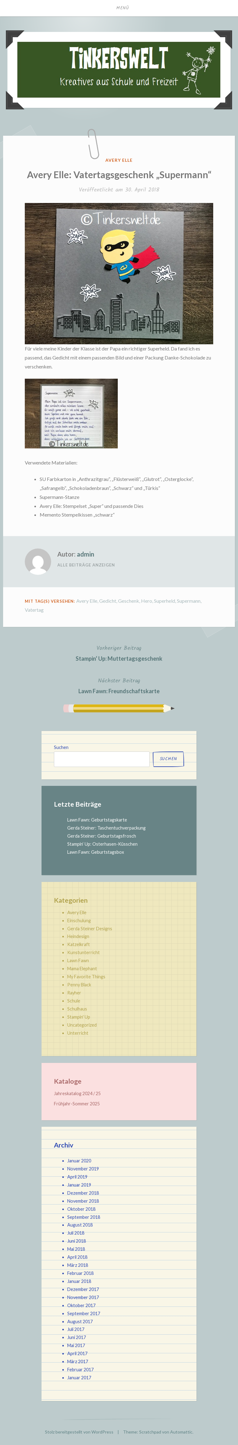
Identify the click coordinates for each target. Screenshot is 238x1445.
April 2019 (77, 1176)
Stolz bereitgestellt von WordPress (79, 1431)
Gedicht (107, 601)
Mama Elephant (82, 968)
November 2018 (83, 1201)
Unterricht (77, 1033)
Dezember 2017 (83, 1289)
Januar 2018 (79, 1281)
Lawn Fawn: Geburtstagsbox (95, 852)
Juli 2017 (75, 1329)
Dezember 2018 (83, 1193)
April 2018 (77, 1257)
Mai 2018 (76, 1249)
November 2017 (83, 1297)
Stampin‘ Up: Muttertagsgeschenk (119, 653)
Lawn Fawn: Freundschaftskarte (119, 685)
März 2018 (77, 1265)
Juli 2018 (75, 1233)
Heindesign (78, 936)
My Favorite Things (86, 976)
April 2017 (77, 1353)
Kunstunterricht (83, 952)
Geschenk (128, 601)
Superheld (164, 601)
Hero (146, 601)
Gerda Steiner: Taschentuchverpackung (106, 827)
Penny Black (79, 984)
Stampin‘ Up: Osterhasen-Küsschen (102, 844)
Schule (73, 1000)
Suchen (61, 747)
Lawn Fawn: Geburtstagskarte (97, 819)
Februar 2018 (80, 1273)
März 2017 (77, 1361)
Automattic (181, 1431)
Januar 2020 (79, 1160)
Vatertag (34, 610)
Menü (122, 8)
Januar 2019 (79, 1184)
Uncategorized (82, 1025)
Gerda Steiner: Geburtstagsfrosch (101, 836)
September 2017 (83, 1313)
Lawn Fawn (78, 960)
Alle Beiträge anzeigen (86, 564)
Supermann (189, 601)
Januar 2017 (79, 1377)
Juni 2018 (76, 1241)
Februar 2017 (80, 1369)
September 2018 (83, 1217)
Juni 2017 (76, 1337)
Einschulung (79, 920)
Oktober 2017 (81, 1305)
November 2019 (83, 1168)
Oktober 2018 (81, 1209)
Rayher (74, 992)
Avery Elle (119, 160)
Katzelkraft (78, 944)
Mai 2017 (76, 1345)
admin (85, 554)
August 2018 (80, 1224)
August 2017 (80, 1321)
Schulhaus (77, 1008)
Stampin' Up (78, 1017)
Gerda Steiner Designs (89, 928)
